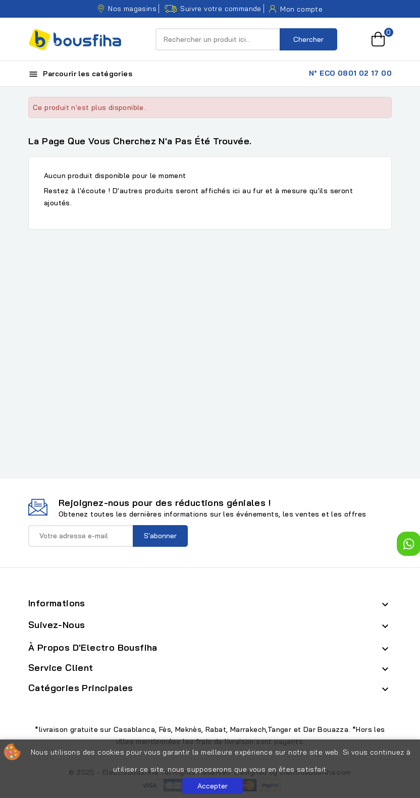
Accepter (212, 785)
